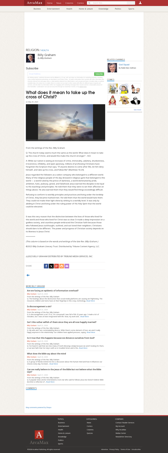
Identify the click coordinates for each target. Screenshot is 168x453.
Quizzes (90, 433)
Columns (90, 430)
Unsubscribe (136, 449)
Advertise (104, 449)
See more (137, 110)
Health (69, 8)
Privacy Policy (114, 449)
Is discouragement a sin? (39, 306)
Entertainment (53, 8)
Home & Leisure (86, 8)
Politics (118, 8)
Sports (131, 8)
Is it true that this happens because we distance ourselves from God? (61, 338)
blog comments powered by (38, 407)
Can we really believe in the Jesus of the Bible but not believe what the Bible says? (64, 370)
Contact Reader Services (125, 422)
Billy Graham (31, 294)
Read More (90, 301)
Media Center (121, 433)
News (89, 422)
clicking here (83, 86)
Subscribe (99, 74)
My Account (120, 426)
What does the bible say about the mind (46, 353)
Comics (89, 426)
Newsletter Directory (124, 437)
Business (37, 8)
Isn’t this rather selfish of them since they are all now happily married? (61, 322)
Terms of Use (125, 449)
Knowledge (103, 8)
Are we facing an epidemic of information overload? (53, 290)
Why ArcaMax (121, 430)
